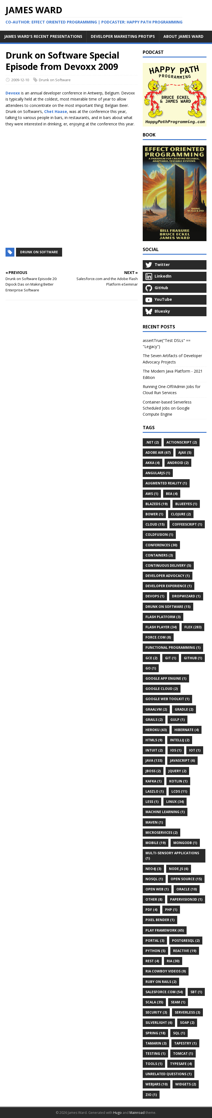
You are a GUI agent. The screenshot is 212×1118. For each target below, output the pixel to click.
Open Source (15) (186, 879)
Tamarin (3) (155, 1043)
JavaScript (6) (182, 760)
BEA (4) (171, 493)
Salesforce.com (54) (164, 992)
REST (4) (152, 961)
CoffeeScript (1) (187, 524)
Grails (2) (154, 719)
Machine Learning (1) (165, 812)
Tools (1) (153, 1063)
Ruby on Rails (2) (160, 981)
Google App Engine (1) (165, 678)
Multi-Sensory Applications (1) (172, 856)
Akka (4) (152, 462)
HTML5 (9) (153, 740)
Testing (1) (155, 1053)
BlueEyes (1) (186, 504)
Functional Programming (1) (172, 647)
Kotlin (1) (178, 781)
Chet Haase (55, 111)
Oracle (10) (186, 889)
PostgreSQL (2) (186, 940)
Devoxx (13, 93)
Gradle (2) (184, 709)
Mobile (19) (155, 842)
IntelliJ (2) (179, 740)
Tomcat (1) (183, 1053)
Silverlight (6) (158, 1022)
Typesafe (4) (181, 1063)
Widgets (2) (185, 1084)
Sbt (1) (196, 992)
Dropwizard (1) (186, 596)
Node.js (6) (178, 868)
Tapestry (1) (185, 1043)
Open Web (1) (157, 889)
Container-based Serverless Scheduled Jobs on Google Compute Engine (167, 408)
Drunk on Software (55, 79)
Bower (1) (154, 514)
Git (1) (170, 658)
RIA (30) (173, 961)
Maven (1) (154, 822)
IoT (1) (194, 750)
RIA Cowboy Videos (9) (165, 971)
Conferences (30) (161, 545)
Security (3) (156, 1012)
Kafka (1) (153, 781)
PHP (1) (171, 909)
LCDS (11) (179, 791)
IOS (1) (175, 750)
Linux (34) (175, 801)
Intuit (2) (154, 750)
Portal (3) (154, 940)
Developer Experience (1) (168, 586)
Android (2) (178, 462)
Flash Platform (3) (163, 617)
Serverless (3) (187, 1012)
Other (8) (153, 899)
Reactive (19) (184, 950)
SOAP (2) (187, 1022)
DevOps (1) (154, 596)
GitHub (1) (193, 658)
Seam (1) (178, 1002)
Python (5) (155, 950)
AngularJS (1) (157, 473)
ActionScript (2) (181, 442)
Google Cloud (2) (161, 688)
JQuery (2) (177, 771)
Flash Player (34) (161, 627)
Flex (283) (193, 627)
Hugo (117, 1112)
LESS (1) (151, 801)
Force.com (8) (158, 637)
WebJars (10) (156, 1084)
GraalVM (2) (156, 709)
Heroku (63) (156, 729)
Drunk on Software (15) (167, 606)
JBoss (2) (153, 771)
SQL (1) (179, 1033)
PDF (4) (151, 909)
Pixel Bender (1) (159, 919)
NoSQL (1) (154, 879)
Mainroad (137, 1112)
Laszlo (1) (154, 791)
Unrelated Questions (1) (168, 1074)
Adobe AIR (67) (158, 452)
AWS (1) (151, 493)
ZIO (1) (151, 1094)
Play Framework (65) (164, 930)
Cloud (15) (155, 524)
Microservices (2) (161, 832)
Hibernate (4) (186, 729)
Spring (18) (155, 1033)
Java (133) (153, 760)
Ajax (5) (184, 452)
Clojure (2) (181, 514)
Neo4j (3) (153, 868)
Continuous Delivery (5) (168, 565)
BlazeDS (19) (156, 504)
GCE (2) (151, 658)
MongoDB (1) (185, 842)
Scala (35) (154, 1002)
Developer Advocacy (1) (167, 575)
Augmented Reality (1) (166, 483)
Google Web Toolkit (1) (167, 699)
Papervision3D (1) (186, 899)
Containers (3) (159, 555)
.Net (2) (152, 442)
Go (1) (150, 668)
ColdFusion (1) (159, 534)
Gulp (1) (177, 719)
